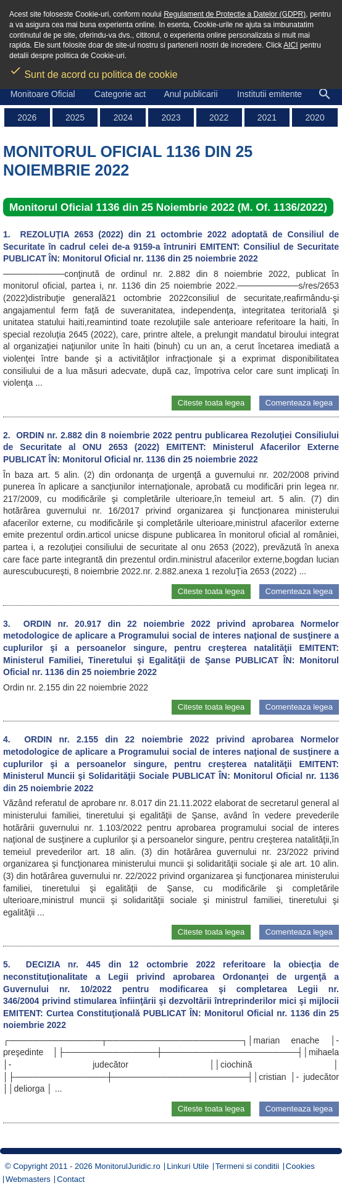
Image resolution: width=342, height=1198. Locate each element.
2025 (75, 117)
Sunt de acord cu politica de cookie (93, 70)
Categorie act (120, 94)
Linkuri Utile (188, 1166)
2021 (267, 117)
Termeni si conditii (247, 1166)
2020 (315, 117)
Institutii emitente (269, 94)
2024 (123, 117)
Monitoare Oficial (42, 94)
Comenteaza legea (299, 402)
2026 (26, 117)
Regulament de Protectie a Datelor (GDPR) (235, 14)
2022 (218, 117)
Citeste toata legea (211, 402)
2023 (170, 117)
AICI (290, 45)
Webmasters (28, 1179)
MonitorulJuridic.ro (127, 1166)
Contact (71, 1179)
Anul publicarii (190, 94)
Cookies (300, 1166)
